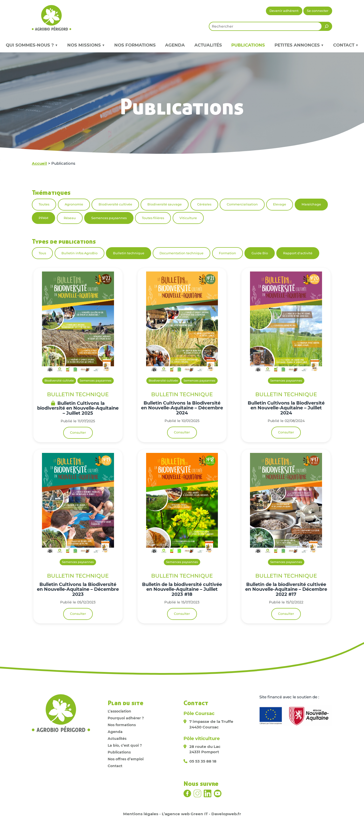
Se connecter (317, 11)
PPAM (43, 218)
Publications (248, 45)
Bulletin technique (128, 253)
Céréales (204, 204)
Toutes (44, 204)
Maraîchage (311, 204)
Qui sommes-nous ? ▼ (32, 45)
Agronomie (74, 204)
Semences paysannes (109, 218)
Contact (115, 766)
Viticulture (188, 218)
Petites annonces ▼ (299, 45)
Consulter (78, 432)
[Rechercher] (327, 26)
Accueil (39, 163)
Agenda (175, 45)
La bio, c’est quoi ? (125, 745)
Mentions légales (140, 813)
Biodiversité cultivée (115, 204)
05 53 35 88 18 (202, 761)
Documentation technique (181, 253)
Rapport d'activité (297, 253)
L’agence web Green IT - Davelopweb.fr (201, 813)
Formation (227, 253)
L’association (119, 711)
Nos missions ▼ (86, 45)
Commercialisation (242, 204)
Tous (42, 253)
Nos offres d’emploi (126, 759)
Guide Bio (260, 253)
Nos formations (135, 45)
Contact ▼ (345, 45)
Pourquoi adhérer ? (126, 718)
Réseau (70, 218)
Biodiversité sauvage (164, 204)
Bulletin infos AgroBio (79, 253)
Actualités (208, 45)
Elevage (279, 204)
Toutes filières (153, 218)
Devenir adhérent (284, 11)
